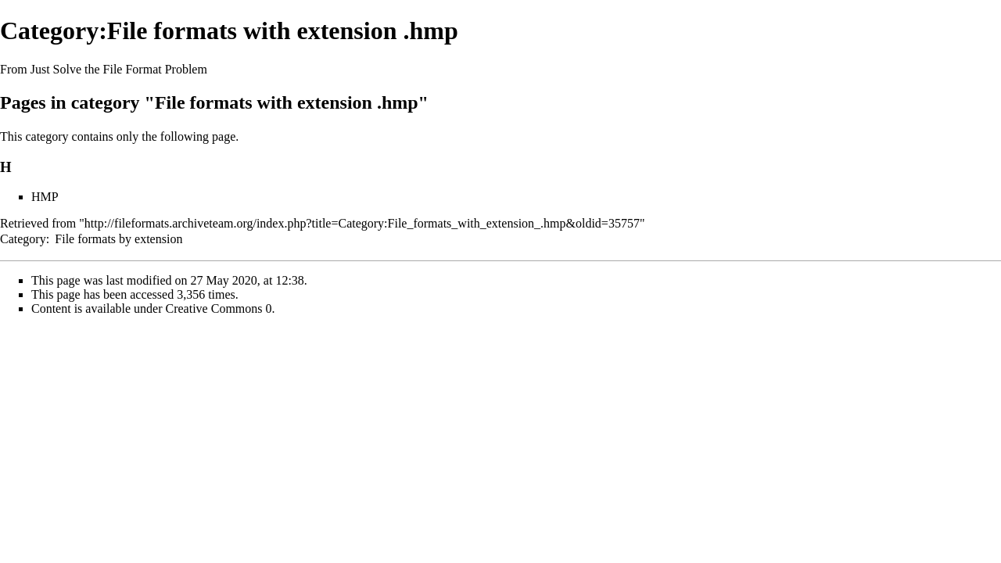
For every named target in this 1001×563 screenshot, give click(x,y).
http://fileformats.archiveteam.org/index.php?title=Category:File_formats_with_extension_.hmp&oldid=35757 (362, 223)
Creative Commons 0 (219, 308)
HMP (45, 196)
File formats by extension (118, 239)
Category (23, 239)
